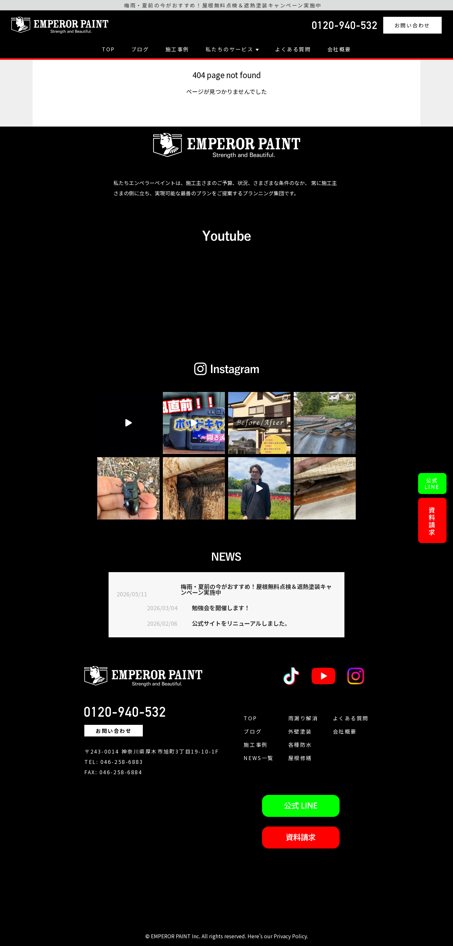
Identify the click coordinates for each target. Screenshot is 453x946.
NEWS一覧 (258, 758)
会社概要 (339, 49)
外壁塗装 (300, 731)
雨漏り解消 (303, 718)
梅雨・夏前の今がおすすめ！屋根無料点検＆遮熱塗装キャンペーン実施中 (256, 589)
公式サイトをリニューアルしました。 (241, 623)
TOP (108, 49)
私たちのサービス (232, 49)
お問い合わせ (412, 25)
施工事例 (177, 49)
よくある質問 (293, 49)
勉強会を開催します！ (221, 607)
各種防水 (300, 744)
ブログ (140, 49)
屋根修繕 (300, 758)
